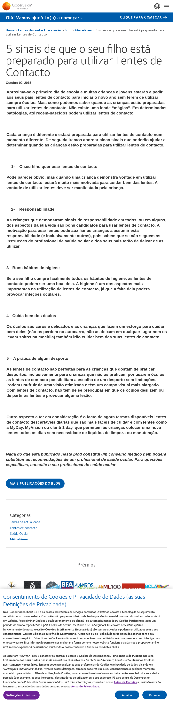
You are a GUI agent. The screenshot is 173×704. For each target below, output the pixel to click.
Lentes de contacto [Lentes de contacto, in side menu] (23, 527)
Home (10, 30)
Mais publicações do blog (35, 483)
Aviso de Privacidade (85, 686)
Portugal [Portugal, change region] (157, 6)
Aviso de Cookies (125, 682)
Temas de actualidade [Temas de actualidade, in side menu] (25, 522)
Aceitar (127, 694)
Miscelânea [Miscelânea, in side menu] (19, 539)
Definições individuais (21, 695)
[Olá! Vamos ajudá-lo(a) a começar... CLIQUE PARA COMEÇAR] (86, 17)
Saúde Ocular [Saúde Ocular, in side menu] (19, 533)
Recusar (154, 694)
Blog (68, 30)
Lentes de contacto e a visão (39, 30)
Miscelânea (83, 30)
